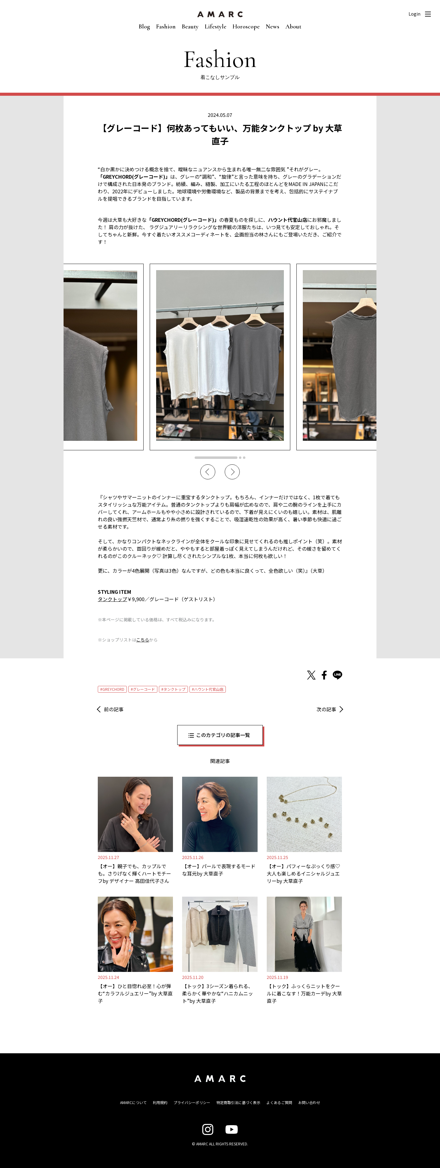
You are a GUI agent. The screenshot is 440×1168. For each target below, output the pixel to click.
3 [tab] (244, 457)
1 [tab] (216, 457)
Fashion (166, 26)
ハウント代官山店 (208, 689)
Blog (144, 26)
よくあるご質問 (279, 1102)
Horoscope (246, 26)
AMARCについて (133, 1102)
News (272, 26)
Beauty (190, 26)
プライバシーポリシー (192, 1102)
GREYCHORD (113, 689)
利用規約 (160, 1102)
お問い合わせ (309, 1102)
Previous (207, 472)
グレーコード (144, 689)
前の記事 (113, 709)
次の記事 (326, 709)
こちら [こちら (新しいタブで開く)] (142, 640)
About (293, 26)
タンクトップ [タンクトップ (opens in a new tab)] (112, 599)
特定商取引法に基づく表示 (238, 1102)
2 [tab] (240, 457)
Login (414, 14)
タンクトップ (174, 689)
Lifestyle (215, 26)
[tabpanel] (220, 357)
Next (232, 472)
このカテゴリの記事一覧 (223, 734)
